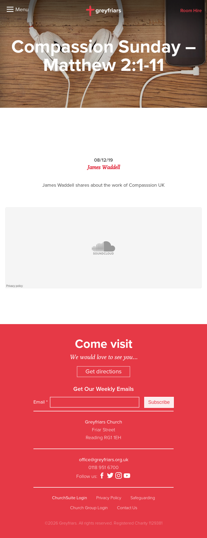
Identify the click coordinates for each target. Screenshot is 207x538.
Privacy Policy (108, 498)
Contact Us (127, 508)
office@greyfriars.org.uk (103, 460)
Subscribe (159, 402)
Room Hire (191, 11)
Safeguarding (142, 498)
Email (40, 402)
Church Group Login (89, 508)
